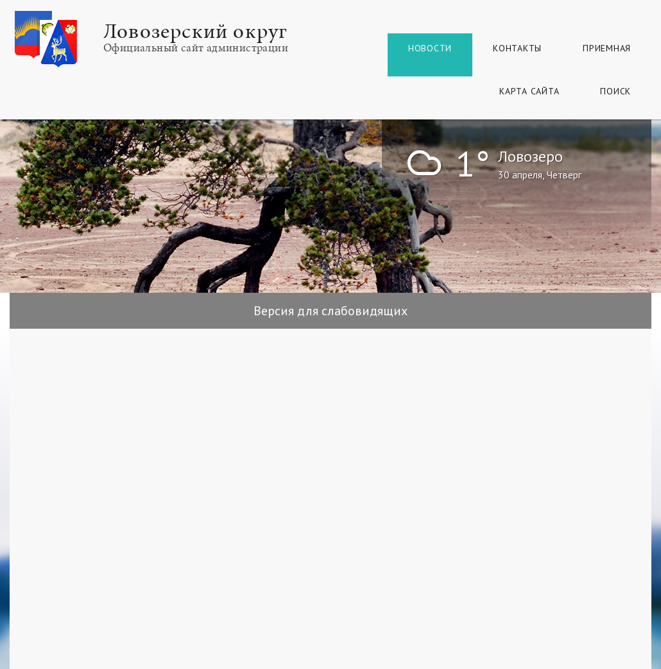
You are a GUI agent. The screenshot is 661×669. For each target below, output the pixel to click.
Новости (430, 48)
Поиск (615, 91)
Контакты (517, 48)
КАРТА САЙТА (529, 91)
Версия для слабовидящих (330, 310)
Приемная (607, 48)
